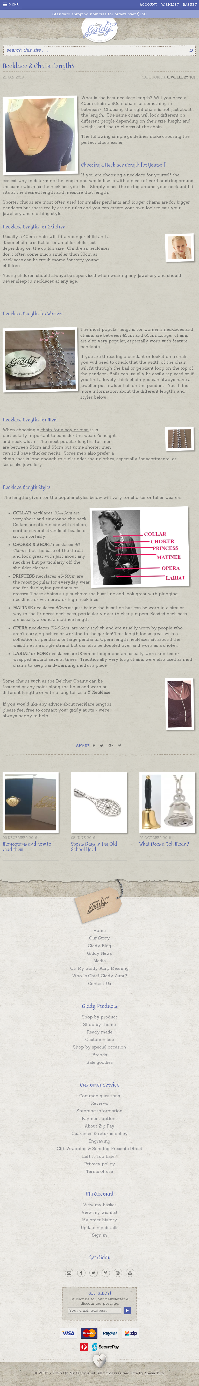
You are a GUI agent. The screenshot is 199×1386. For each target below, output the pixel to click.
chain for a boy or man (64, 429)
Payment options (100, 1118)
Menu (11, 4)
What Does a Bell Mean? (164, 844)
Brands (99, 1054)
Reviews (99, 1103)
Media (99, 960)
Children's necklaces (88, 248)
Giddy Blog (99, 945)
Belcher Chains (72, 681)
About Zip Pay (99, 1126)
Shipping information (99, 1110)
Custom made (99, 1039)
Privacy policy (99, 1163)
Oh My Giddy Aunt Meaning (99, 968)
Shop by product (99, 1016)
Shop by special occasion (99, 1047)
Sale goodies (100, 1062)
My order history (99, 1219)
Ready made (99, 1032)
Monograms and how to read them (27, 847)
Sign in (99, 1235)
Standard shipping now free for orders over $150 (99, 14)
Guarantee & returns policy (100, 1133)
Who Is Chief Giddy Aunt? (99, 975)
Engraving (99, 1141)
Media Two (154, 1373)
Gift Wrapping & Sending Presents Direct (100, 1148)
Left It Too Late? (99, 1156)
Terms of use (99, 1171)
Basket (190, 4)
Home (99, 930)
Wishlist (170, 4)
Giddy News (99, 953)
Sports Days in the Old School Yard (94, 847)
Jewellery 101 (181, 77)
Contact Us (99, 983)
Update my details (99, 1227)
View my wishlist (99, 1212)
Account (148, 4)
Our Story (99, 937)
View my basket (99, 1204)
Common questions (99, 1095)
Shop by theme (99, 1024)
